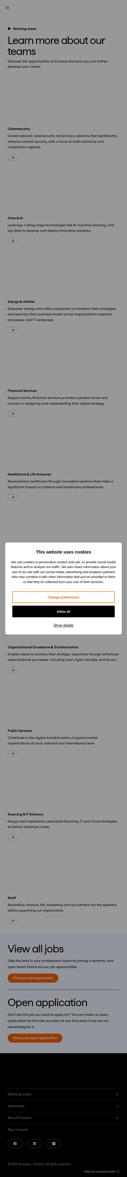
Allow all (63, 611)
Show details (64, 625)
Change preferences (63, 597)
